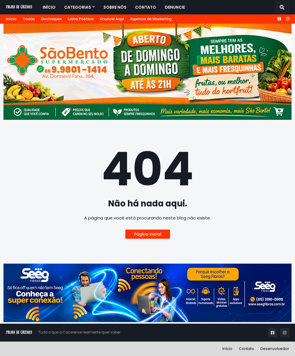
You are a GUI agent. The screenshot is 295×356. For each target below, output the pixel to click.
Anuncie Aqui (112, 19)
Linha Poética (80, 19)
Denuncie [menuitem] (175, 7)
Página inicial (147, 234)
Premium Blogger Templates (33, 348)
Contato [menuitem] (145, 7)
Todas (29, 19)
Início (11, 19)
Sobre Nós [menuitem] (114, 7)
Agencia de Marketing (151, 19)
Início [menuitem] (49, 7)
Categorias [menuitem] (77, 7)
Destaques (51, 19)
